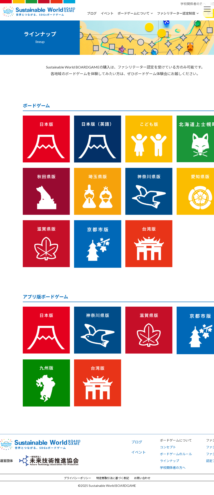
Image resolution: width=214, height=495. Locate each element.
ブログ (92, 13)
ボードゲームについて (134, 13)
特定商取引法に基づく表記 (112, 478)
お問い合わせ (142, 478)
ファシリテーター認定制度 (176, 13)
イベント (107, 13)
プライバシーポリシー (77, 478)
